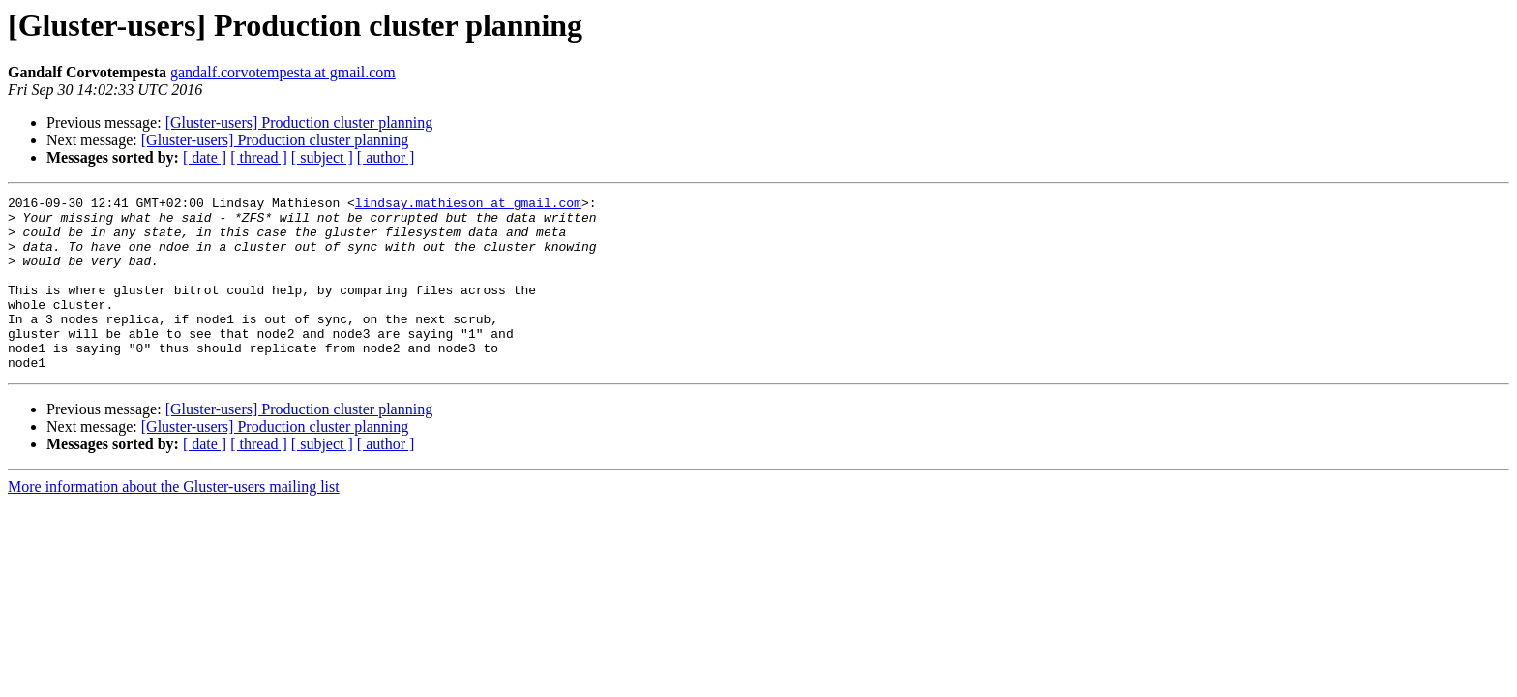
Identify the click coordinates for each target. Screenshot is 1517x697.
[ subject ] (322, 157)
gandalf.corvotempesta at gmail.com (283, 72)
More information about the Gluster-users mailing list (174, 521)
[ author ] (386, 157)
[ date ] (204, 157)
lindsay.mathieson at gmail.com (468, 205)
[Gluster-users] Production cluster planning (299, 122)
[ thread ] (258, 157)
